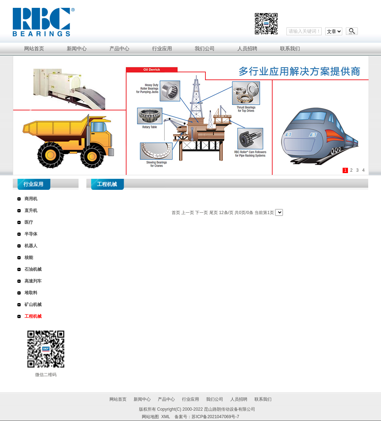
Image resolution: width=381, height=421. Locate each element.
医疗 (29, 222)
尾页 (213, 212)
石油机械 (33, 269)
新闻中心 (142, 399)
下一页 (201, 212)
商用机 (31, 198)
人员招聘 (238, 399)
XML (165, 416)
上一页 (187, 212)
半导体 (31, 234)
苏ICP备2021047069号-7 (215, 416)
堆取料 (31, 292)
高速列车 (33, 281)
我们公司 (214, 399)
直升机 (31, 210)
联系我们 (263, 399)
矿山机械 (33, 304)
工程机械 (33, 316)
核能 (29, 257)
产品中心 (166, 399)
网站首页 (118, 399)
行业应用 (190, 399)
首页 (176, 212)
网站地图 (150, 416)
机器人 (31, 245)
